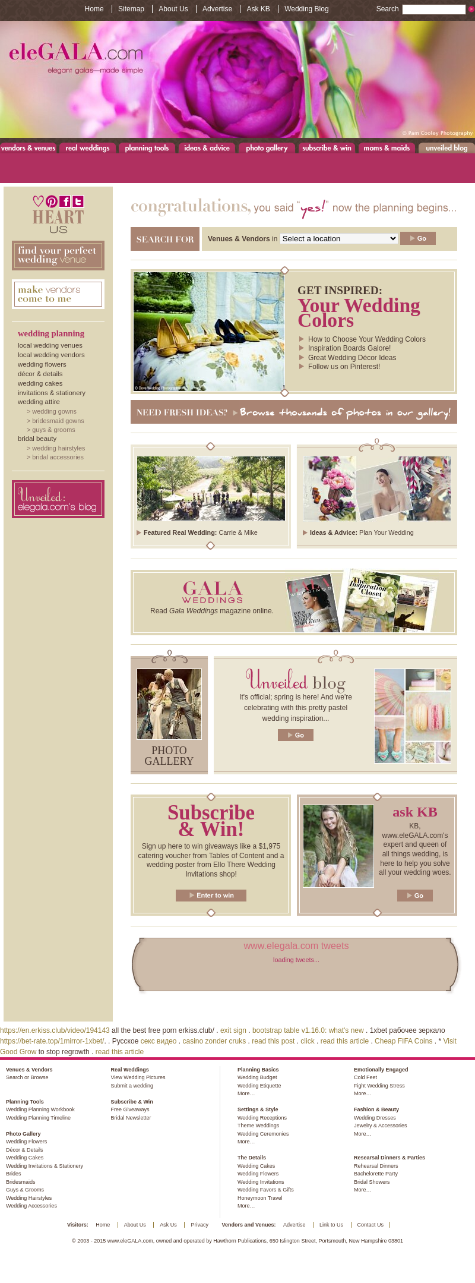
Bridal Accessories (58, 457)
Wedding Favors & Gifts (266, 1190)
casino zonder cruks (214, 1041)
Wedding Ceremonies (263, 1134)
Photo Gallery (266, 147)
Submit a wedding (131, 1086)
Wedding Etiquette (259, 1086)
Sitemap (131, 9)
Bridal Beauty (37, 438)
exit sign (233, 1030)
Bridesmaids (21, 1182)
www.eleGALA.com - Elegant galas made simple (237, 79)
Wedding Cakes (40, 383)
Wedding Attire (39, 401)
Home (94, 9)
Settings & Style (258, 1109)
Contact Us (370, 1225)
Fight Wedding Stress (379, 1086)
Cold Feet (365, 1077)
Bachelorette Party (376, 1174)
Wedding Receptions (262, 1118)
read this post (273, 1041)
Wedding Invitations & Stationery (44, 1166)
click (307, 1041)
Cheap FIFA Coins (403, 1041)
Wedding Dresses (375, 1118)
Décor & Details (40, 373)
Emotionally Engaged (381, 1070)
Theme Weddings (258, 1125)
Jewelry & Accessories (380, 1125)
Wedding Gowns (54, 411)
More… (246, 1093)
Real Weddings (87, 147)
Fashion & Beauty (376, 1109)
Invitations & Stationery (52, 392)
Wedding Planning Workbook (40, 1109)
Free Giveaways (129, 1109)
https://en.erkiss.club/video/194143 (55, 1030)
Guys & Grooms (53, 429)
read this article (345, 1041)
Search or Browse (27, 1077)
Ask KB (258, 9)
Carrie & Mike (237, 532)
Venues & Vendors (28, 147)
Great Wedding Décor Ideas (352, 358)
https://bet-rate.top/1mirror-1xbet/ (52, 1041)
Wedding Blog (306, 9)
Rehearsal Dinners (376, 1166)
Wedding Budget (257, 1077)
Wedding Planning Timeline (38, 1118)
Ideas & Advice (207, 147)
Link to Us (331, 1225)
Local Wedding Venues (50, 345)
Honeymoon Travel (260, 1198)
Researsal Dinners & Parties (389, 1158)
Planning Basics (258, 1070)
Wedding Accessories (31, 1206)
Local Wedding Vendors (51, 354)
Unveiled (447, 147)
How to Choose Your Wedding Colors (367, 339)
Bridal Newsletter (130, 1118)
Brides (13, 1174)
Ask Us (168, 1225)
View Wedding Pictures (137, 1077)
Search (421, 9)
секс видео (159, 1041)
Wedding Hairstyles (58, 448)
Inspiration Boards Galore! (349, 348)
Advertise (217, 9)
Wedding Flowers (42, 364)
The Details (252, 1158)
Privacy (199, 1225)
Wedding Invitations (261, 1182)
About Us (173, 9)
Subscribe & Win (327, 147)
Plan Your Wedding (386, 532)
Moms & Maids (387, 147)
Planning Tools (147, 147)
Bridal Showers (372, 1182)
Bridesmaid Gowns (58, 420)
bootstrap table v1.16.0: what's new (308, 1030)
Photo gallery (169, 756)
